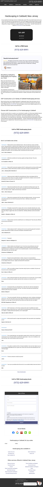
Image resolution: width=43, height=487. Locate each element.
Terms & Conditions (25, 480)
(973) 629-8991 (35, 2)
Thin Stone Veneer (31, 463)
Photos (30, 4)
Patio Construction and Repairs (11, 461)
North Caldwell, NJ (31, 444)
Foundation (32, 464)
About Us (37, 4)
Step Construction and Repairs (11, 464)
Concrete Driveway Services (11, 466)
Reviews (25, 4)
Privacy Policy (17, 480)
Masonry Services (11, 456)
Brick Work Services (11, 463)
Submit (21, 415)
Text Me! (9, 405)
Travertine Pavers (11, 458)
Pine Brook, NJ (11, 446)
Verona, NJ (32, 446)
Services (11, 5)
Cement (11, 459)
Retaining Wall (32, 466)
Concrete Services (31, 458)
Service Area (18, 4)
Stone (32, 461)
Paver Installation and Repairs (32, 456)
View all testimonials (21, 364)
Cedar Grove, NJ (11, 444)
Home (5, 4)
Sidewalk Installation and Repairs (31, 459)
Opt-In (9, 409)
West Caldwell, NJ (11, 448)
